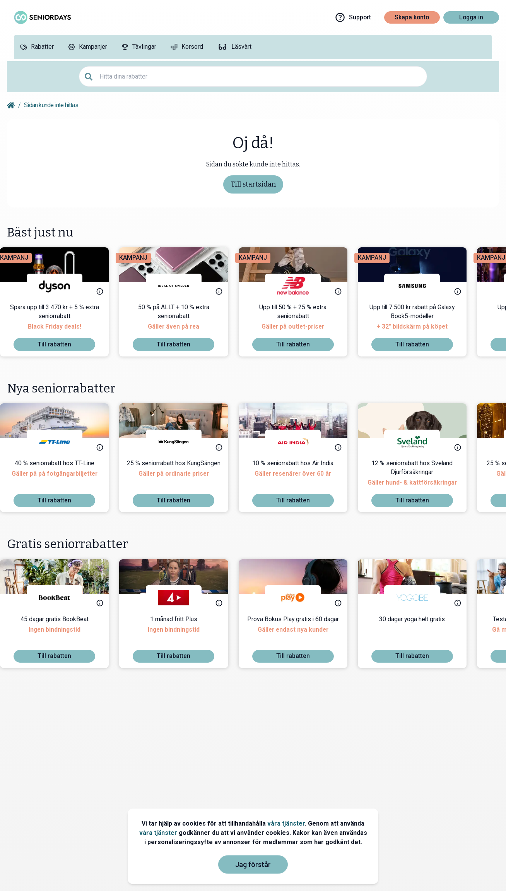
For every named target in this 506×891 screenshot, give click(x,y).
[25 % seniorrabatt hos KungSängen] (180, 476)
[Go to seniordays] (42, 17)
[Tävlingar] (138, 47)
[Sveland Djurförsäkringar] (419, 442)
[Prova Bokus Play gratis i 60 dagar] (300, 632)
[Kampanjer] (87, 47)
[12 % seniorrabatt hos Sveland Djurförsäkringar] (419, 476)
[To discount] (61, 344)
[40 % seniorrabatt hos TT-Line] (61, 476)
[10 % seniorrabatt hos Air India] (299, 476)
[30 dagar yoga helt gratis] (419, 632)
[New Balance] (300, 286)
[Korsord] (186, 47)
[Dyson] (61, 286)
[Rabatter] (37, 47)
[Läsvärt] (234, 47)
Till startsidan (253, 184)
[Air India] (300, 442)
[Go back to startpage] (11, 105)
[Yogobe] (419, 597)
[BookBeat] (61, 597)
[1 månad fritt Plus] (181, 632)
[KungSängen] (181, 442)
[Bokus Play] (300, 597)
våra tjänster (286, 823)
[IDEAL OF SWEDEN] (181, 286)
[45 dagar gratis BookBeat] (62, 632)
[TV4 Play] (181, 597)
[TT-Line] (61, 442)
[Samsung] (419, 286)
